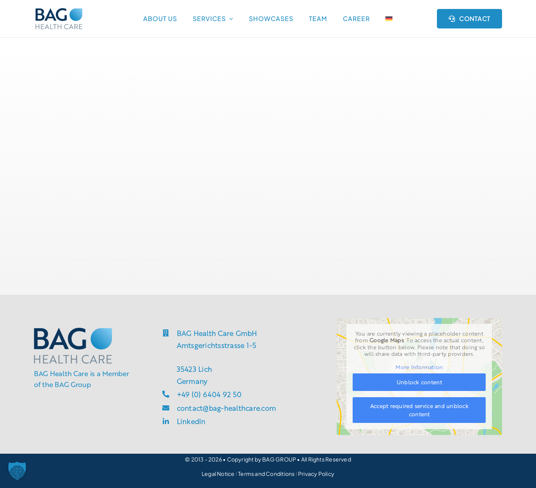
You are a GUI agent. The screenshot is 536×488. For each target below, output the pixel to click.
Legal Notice (218, 473)
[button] (17, 471)
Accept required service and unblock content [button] (419, 409)
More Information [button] (419, 367)
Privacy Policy (316, 473)
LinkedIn (191, 421)
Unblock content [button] (419, 381)
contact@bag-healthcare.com (226, 407)
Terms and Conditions (266, 473)
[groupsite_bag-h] (58, 11)
